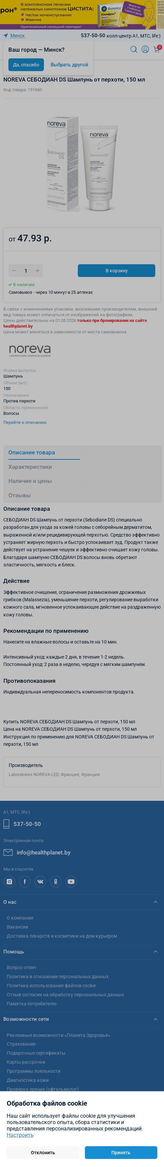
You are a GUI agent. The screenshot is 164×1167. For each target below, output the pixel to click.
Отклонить (43, 1152)
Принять (120, 1152)
